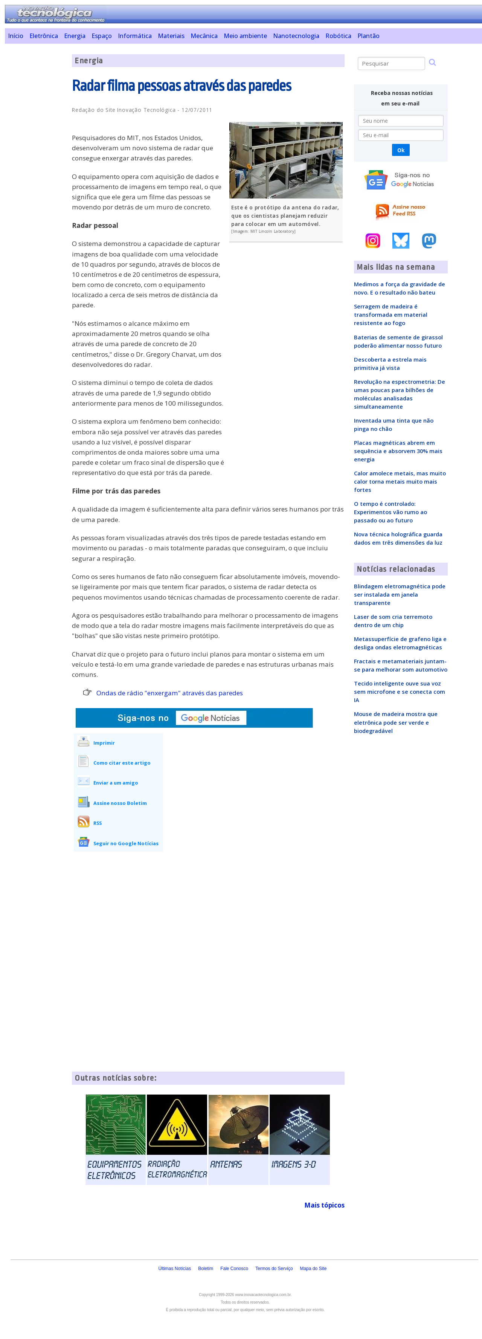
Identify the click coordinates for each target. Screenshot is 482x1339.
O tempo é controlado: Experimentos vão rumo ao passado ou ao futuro (390, 512)
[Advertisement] (35, 167)
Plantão (368, 36)
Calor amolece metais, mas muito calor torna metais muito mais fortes (400, 481)
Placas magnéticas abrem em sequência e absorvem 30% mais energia (398, 451)
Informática (135, 36)
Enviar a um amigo (115, 782)
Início (15, 36)
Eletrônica (43, 36)
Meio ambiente (245, 36)
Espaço (102, 36)
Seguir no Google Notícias (126, 843)
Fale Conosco (234, 1268)
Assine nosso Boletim (120, 803)
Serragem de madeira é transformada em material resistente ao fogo (390, 314)
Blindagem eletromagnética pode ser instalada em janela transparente (399, 594)
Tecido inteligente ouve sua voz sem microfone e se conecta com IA (399, 691)
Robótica (338, 36)
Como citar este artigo (122, 762)
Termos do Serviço (274, 1268)
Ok (400, 150)
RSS (97, 823)
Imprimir (104, 742)
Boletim (205, 1268)
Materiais (171, 36)
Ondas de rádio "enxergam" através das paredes (169, 693)
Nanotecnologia (296, 36)
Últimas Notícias (174, 1268)
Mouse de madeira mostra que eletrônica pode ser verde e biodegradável (396, 722)
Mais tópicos (324, 1205)
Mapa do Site (313, 1268)
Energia (74, 36)
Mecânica (204, 36)
